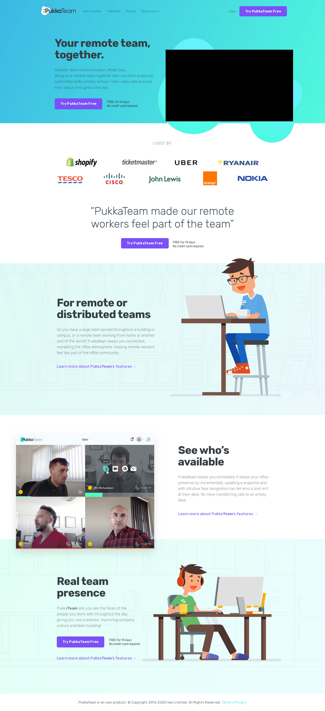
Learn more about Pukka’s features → (97, 366)
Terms (227, 702)
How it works (92, 11)
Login (232, 11)
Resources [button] (151, 11)
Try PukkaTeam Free (263, 11)
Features (113, 11)
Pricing (130, 11)
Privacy (240, 702)
